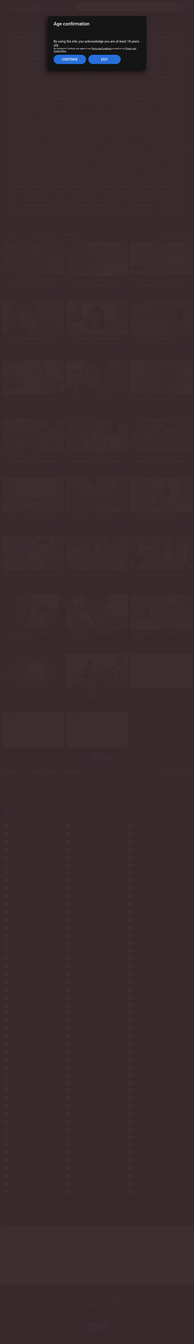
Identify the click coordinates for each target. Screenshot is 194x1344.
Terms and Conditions (101, 48)
